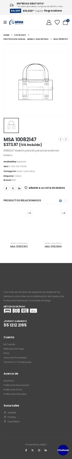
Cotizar (18, 176)
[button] (60, 200)
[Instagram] (39, 450)
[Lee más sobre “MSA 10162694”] (63, 213)
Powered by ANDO (36, 444)
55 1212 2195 (15, 325)
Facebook (6, 188)
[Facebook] (26, 450)
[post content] (19, 223)
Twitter (13, 188)
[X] (32, 450)
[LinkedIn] (46, 450)
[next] (65, 139)
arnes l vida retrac (26, 171)
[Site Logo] (16, 22)
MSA (14, 180)
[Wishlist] (57, 22)
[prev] (60, 139)
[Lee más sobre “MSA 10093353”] (29, 213)
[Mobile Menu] (6, 22)
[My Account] (49, 22)
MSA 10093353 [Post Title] (19, 246)
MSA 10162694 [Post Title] (53, 246)
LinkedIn (19, 188)
